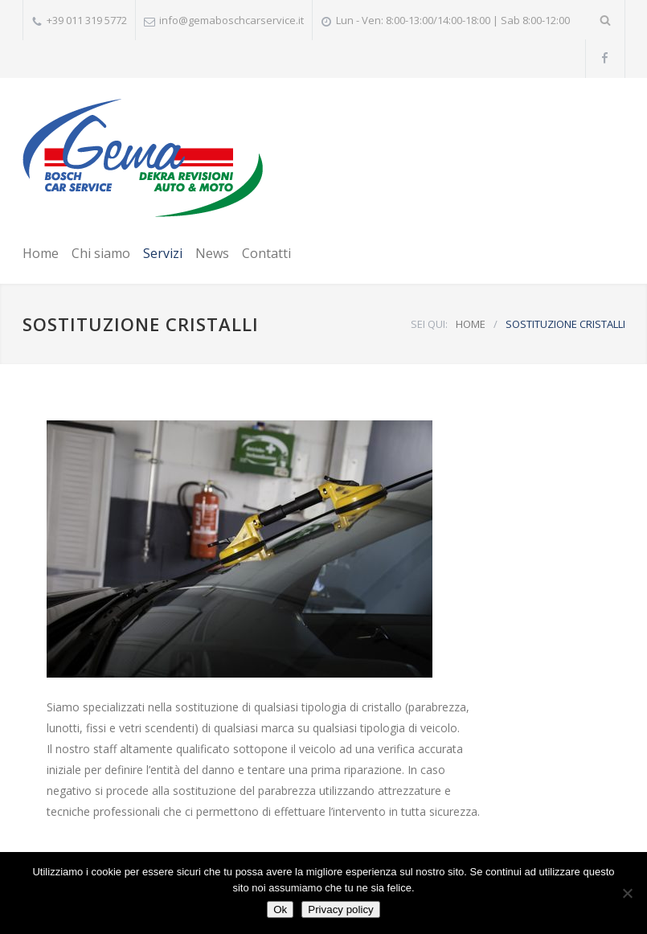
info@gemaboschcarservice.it (231, 20)
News (212, 253)
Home (41, 253)
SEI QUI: (429, 324)
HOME (470, 324)
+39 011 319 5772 (87, 20)
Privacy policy (340, 909)
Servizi (162, 253)
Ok (280, 909)
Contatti (266, 253)
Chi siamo (101, 253)
